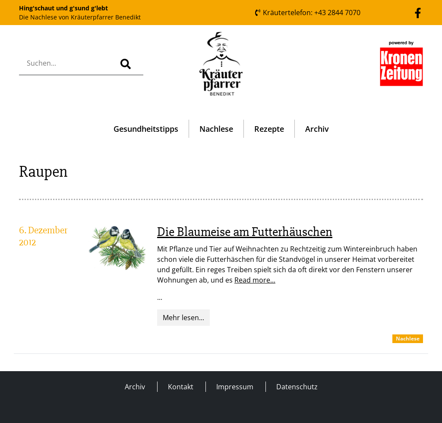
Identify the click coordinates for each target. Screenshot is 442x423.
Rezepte (269, 129)
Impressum (234, 386)
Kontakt (180, 386)
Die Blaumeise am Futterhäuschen (244, 232)
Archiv (317, 129)
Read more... (254, 280)
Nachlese (216, 129)
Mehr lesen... (183, 317)
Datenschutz (297, 386)
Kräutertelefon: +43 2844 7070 (307, 12)
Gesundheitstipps (146, 129)
